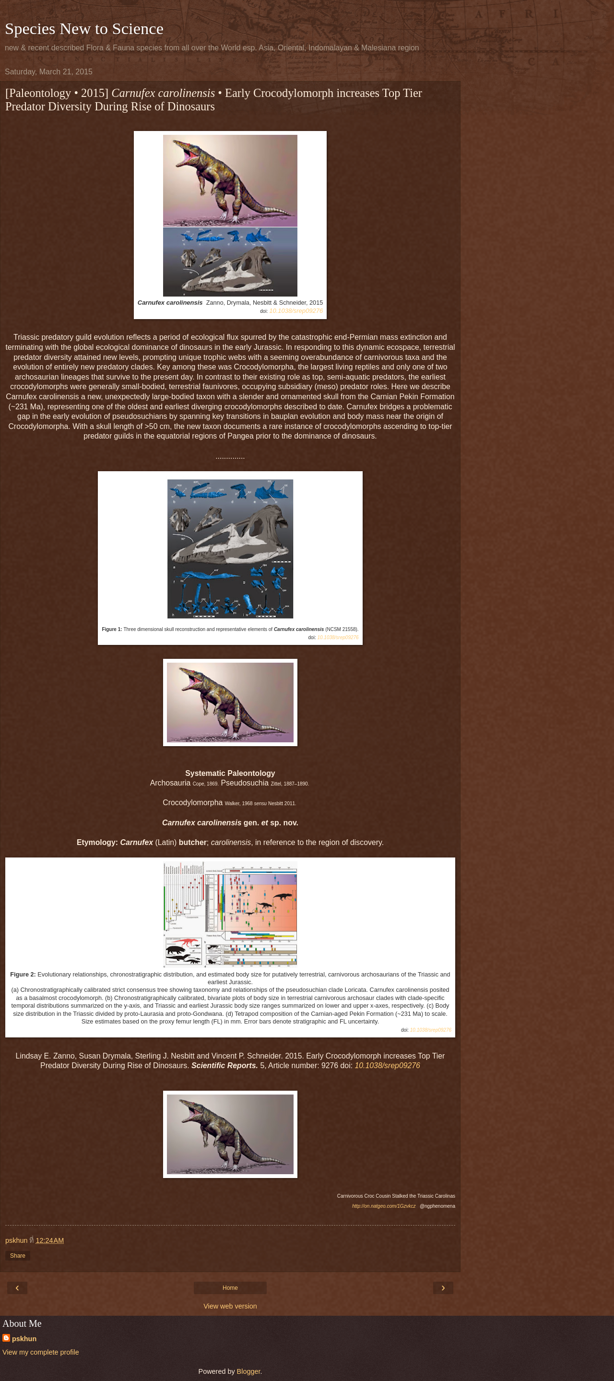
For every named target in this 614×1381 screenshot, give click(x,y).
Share (17, 1255)
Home (230, 1288)
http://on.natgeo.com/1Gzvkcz (383, 1206)
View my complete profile (40, 1352)
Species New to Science (84, 28)
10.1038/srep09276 (296, 310)
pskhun (24, 1339)
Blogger (248, 1371)
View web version (230, 1306)
